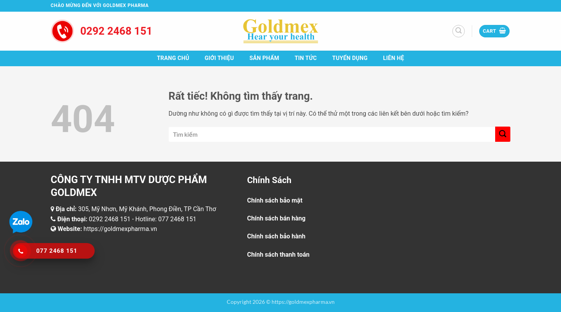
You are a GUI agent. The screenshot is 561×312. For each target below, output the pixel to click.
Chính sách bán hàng (276, 218)
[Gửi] (502, 134)
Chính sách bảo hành (276, 236)
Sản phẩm (264, 58)
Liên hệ (393, 58)
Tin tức (306, 58)
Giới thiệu (219, 58)
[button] (458, 31)
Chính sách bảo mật (274, 200)
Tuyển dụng (350, 58)
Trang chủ (173, 58)
